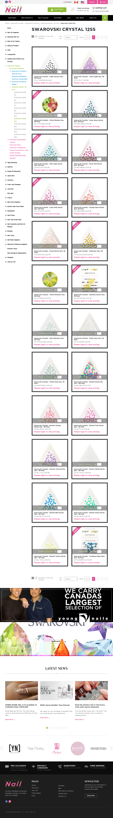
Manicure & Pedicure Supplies (17, 244)
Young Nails (11, 54)
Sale (59, 788)
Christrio (10, 180)
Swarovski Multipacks (19, 76)
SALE (69, 18)
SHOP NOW (56, 607)
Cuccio (9, 197)
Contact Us (62, 796)
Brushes (10, 231)
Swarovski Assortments (19, 79)
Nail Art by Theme (13, 41)
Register (92, 2)
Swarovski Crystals (17, 23)
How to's (35, 790)
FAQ (33, 795)
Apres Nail (10, 175)
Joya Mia (10, 189)
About (34, 785)
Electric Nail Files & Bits (15, 206)
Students (10, 257)
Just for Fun (11, 262)
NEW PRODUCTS (27, 18)
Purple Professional (13, 171)
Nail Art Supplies (13, 32)
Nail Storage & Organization (16, 253)
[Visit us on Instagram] (10, 801)
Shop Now (12, 18)
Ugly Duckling (12, 162)
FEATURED (57, 18)
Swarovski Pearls (15, 145)
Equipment (11, 211)
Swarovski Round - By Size (50, 23)
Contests (61, 785)
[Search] (105, 18)
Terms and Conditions (65, 791)
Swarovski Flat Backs (32, 23)
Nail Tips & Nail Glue (14, 219)
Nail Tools (10, 235)
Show (81, 37)
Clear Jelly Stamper (14, 184)
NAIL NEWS (80, 18)
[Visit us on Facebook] (6, 801)
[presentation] (1, 748)
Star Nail (10, 193)
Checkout (68, 2)
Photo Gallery (36, 793)
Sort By (60, 37)
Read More (9, 719)
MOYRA (10, 167)
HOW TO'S (93, 18)
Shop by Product (13, 45)
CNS (8, 50)
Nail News (35, 788)
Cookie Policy (63, 793)
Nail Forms (11, 215)
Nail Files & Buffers (13, 202)
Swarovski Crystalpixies (18, 147)
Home (7, 23)
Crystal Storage (15, 153)
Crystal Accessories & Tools (19, 150)
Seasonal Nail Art (13, 37)
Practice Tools (12, 248)
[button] (47, 728)
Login (103, 2)
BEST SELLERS (43, 18)
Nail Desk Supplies (13, 240)
